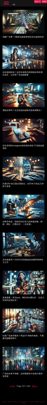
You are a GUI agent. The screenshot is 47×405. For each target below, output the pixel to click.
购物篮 (44, 1)
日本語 (23, 403)
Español (9, 401)
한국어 (42, 401)
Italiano (31, 401)
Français (21, 401)
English (4, 401)
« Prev (12, 386)
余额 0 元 (37, 1)
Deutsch (26, 401)
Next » (35, 386)
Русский (15, 401)
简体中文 (37, 401)
